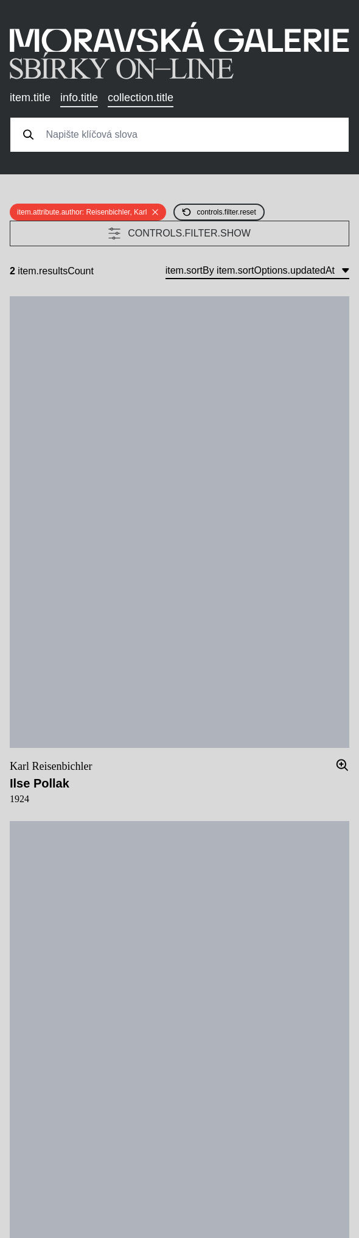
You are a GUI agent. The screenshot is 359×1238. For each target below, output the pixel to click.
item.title (30, 97)
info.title (79, 97)
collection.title (140, 97)
